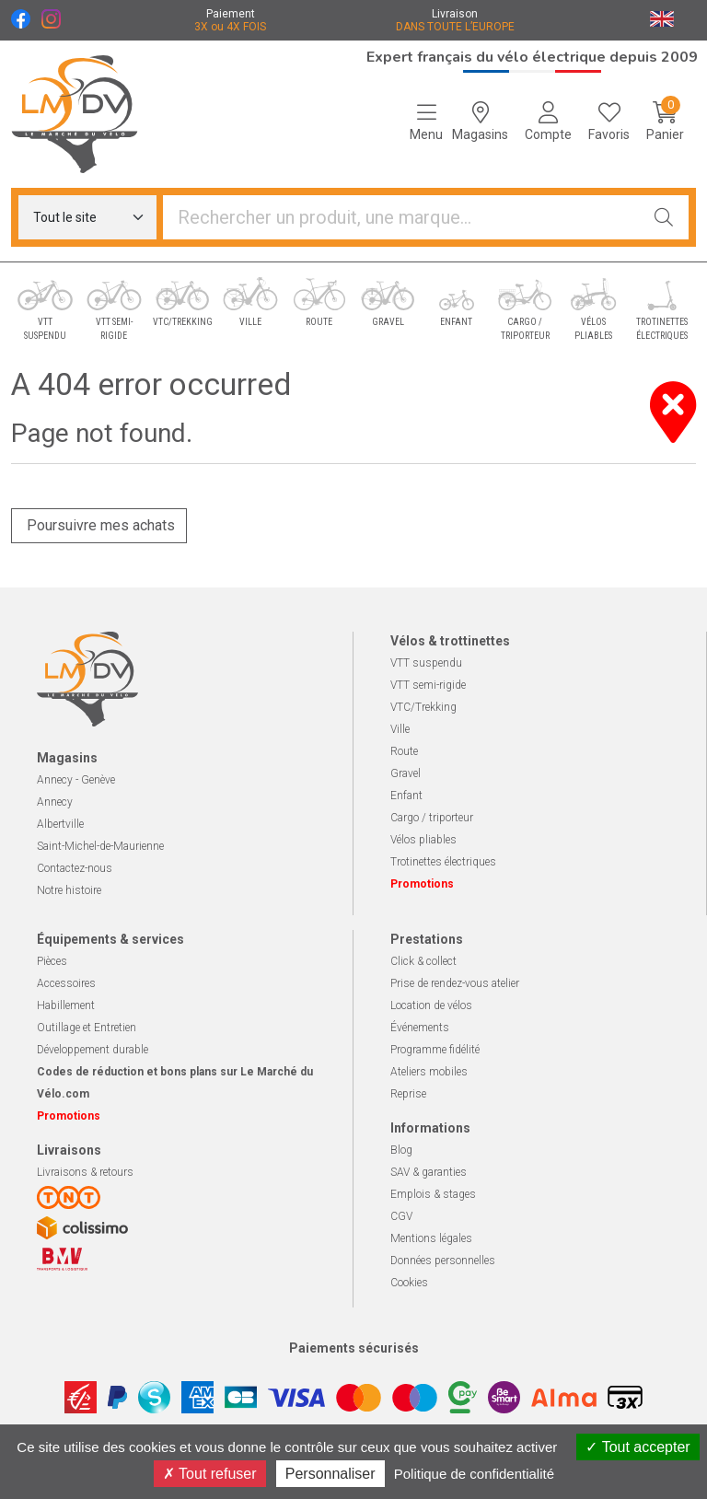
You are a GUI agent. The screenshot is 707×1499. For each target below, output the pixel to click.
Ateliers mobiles (429, 1071)
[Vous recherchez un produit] (401, 217)
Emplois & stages (433, 1194)
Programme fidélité (435, 1049)
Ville (400, 729)
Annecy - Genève (76, 779)
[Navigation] (426, 121)
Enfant (406, 795)
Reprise (408, 1093)
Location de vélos (431, 1005)
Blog (401, 1150)
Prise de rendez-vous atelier (454, 983)
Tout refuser (210, 1474)
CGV (401, 1216)
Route (404, 751)
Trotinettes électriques (443, 861)
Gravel (405, 773)
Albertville (60, 824)
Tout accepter (637, 1447)
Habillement (66, 1005)
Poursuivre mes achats (99, 525)
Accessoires (66, 983)
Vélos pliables (423, 839)
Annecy (55, 802)
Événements (419, 1027)
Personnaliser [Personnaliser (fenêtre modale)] (330, 1474)
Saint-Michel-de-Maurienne (100, 846)
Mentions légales (431, 1238)
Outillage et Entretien (86, 1027)
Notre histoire (69, 890)
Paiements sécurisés (354, 1348)
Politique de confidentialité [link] (474, 1474)
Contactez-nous (74, 868)
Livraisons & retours (85, 1172)
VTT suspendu (426, 663)
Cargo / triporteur (431, 817)
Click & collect (423, 961)
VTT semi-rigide (428, 685)
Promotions (422, 883)
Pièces (52, 961)
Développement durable (92, 1049)
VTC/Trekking (423, 707)
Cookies (409, 1282)
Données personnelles (442, 1260)
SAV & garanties (428, 1172)
